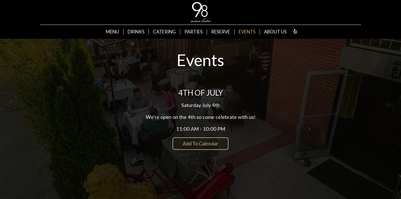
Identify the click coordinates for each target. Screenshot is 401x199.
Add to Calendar (200, 143)
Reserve (220, 32)
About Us (275, 32)
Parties (193, 32)
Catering (164, 32)
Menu (112, 32)
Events (247, 32)
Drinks (136, 32)
